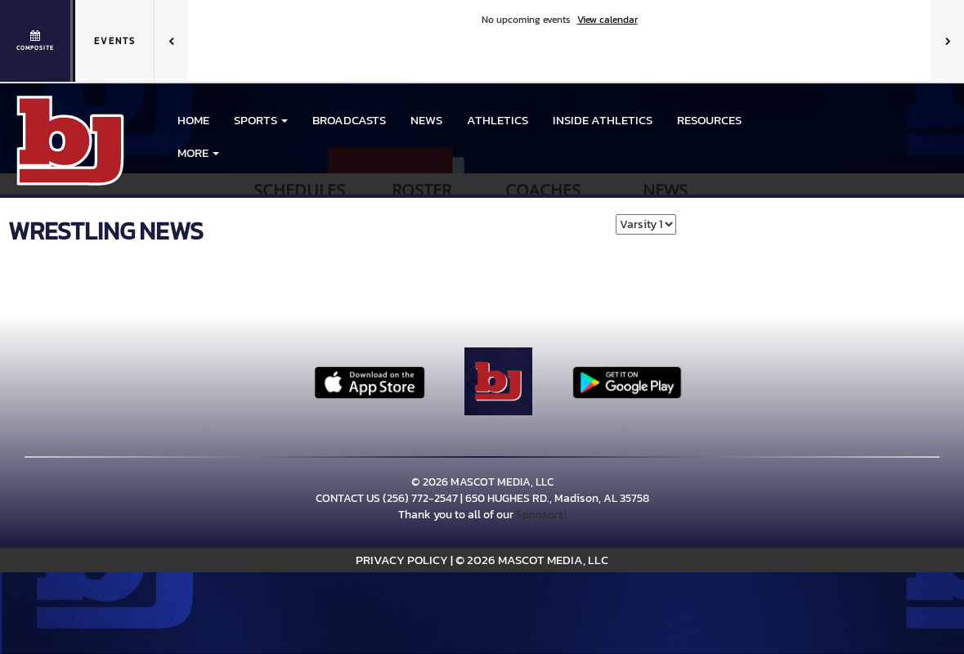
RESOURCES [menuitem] (709, 119)
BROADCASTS (349, 119)
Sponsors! (541, 514)
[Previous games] (171, 41)
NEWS (426, 119)
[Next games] (947, 41)
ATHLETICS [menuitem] (497, 119)
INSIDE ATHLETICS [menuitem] (602, 119)
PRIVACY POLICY (402, 559)
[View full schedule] (36, 41)
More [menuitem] (198, 152)
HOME (193, 119)
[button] (261, 120)
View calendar (607, 19)
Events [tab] (115, 40)
